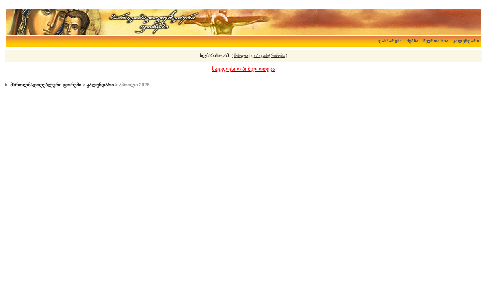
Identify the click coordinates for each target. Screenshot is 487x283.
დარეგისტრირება (268, 55)
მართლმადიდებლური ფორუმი (45, 85)
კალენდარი (466, 41)
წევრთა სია (435, 41)
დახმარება (390, 41)
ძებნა (412, 41)
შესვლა (241, 55)
